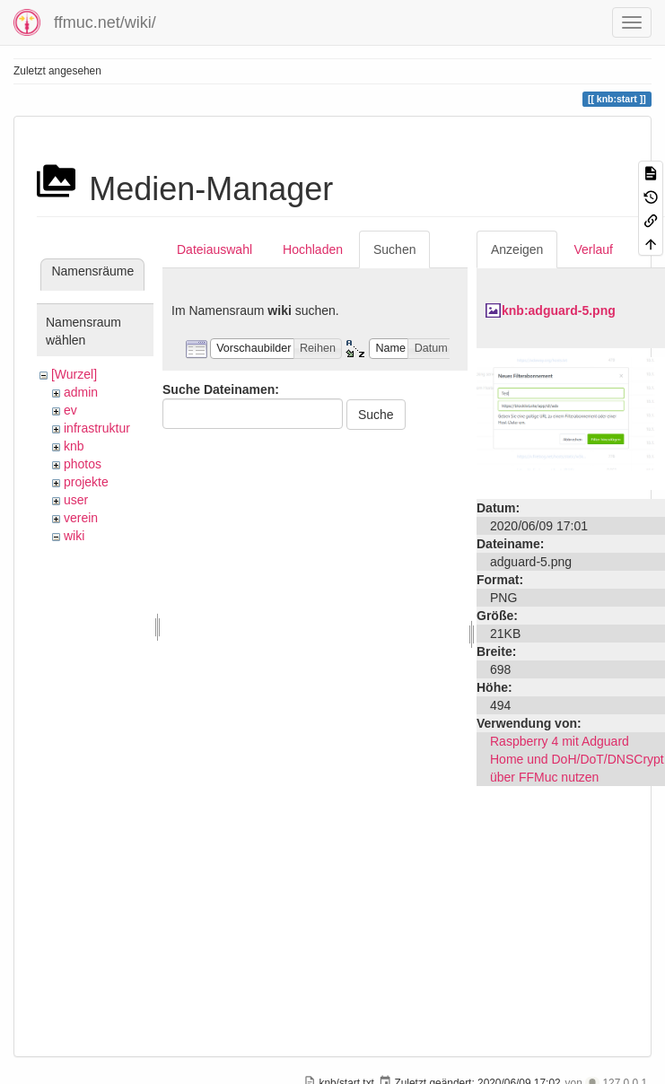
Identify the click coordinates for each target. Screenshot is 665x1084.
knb (74, 446)
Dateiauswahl (214, 249)
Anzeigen (517, 249)
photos (82, 464)
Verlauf (593, 249)
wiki (74, 536)
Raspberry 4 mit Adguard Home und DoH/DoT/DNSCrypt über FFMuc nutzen (577, 759)
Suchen (394, 249)
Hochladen (313, 249)
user (76, 500)
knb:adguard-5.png (559, 310)
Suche (376, 414)
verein (81, 518)
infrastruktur (97, 428)
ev (70, 410)
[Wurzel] (74, 374)
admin (81, 392)
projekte (86, 482)
